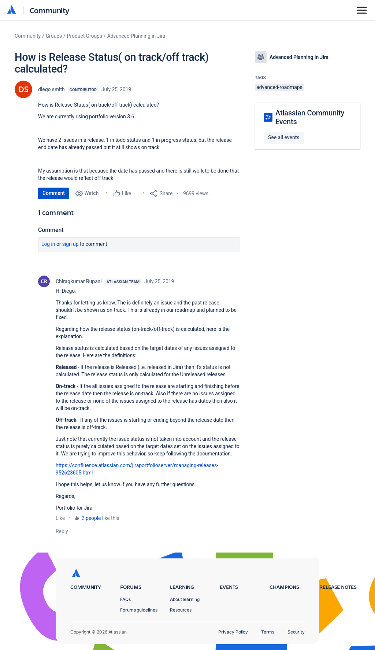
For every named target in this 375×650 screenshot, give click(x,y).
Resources (181, 610)
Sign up (70, 244)
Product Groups (84, 36)
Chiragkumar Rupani (79, 281)
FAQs (125, 599)
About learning (185, 599)
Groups (54, 36)
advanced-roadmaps (279, 87)
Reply (62, 531)
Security (296, 632)
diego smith (51, 89)
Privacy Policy (233, 632)
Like (60, 518)
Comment (53, 193)
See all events (283, 137)
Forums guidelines (138, 610)
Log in (48, 244)
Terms (267, 632)
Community (50, 10)
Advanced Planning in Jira (136, 36)
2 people (91, 518)
